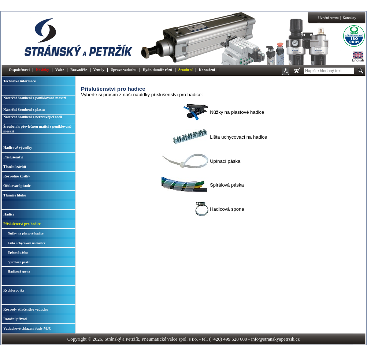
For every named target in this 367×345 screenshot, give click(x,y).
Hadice (8, 214)
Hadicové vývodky (17, 148)
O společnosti (19, 70)
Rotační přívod (15, 319)
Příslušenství (13, 157)
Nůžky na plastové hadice (26, 233)
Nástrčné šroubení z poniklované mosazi (34, 98)
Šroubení (185, 70)
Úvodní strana (328, 18)
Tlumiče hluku (14, 195)
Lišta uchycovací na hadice (26, 243)
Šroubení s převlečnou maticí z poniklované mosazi (37, 128)
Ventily (98, 70)
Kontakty (349, 18)
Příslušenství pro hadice (22, 224)
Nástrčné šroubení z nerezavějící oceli (32, 117)
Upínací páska (18, 252)
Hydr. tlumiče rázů (157, 70)
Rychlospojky (14, 290)
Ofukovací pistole (17, 186)
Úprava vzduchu (124, 70)
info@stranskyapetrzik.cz (275, 339)
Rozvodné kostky (16, 176)
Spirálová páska (19, 262)
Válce (59, 70)
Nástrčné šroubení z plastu (24, 110)
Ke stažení (207, 70)
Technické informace (19, 81)
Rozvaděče (78, 70)
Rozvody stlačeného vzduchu (25, 309)
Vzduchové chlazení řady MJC (27, 328)
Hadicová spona (19, 271)
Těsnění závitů (14, 167)
